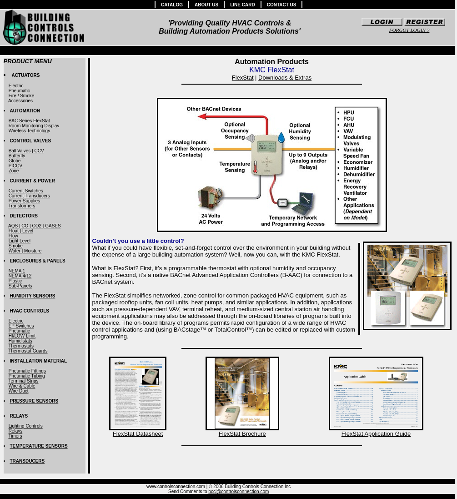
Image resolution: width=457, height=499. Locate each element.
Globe (15, 160)
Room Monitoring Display (34, 125)
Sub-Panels (20, 285)
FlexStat (243, 77)
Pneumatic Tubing (27, 375)
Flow (13, 235)
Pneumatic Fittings (27, 370)
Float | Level (21, 230)
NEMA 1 (17, 270)
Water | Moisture (25, 250)
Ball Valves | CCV (26, 150)
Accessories (20, 100)
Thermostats (21, 345)
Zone (14, 170)
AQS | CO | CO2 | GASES (34, 225)
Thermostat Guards (27, 350)
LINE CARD (242, 4)
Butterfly (17, 155)
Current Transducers (29, 195)
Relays (16, 430)
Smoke (16, 245)
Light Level (19, 240)
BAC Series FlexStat (29, 120)
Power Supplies (24, 200)
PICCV (16, 165)
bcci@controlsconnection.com (238, 491)
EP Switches (21, 325)
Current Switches (26, 190)
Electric (16, 85)
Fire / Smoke (22, 95)
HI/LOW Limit (22, 335)
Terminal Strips (23, 380)
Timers (15, 436)
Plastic (15, 280)
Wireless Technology (29, 130)
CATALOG (172, 4)
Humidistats (20, 340)
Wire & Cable (22, 385)
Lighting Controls (26, 425)
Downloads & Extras (284, 77)
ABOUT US (206, 4)
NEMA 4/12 (20, 275)
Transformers (21, 205)
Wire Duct (19, 390)
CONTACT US (281, 4)
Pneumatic (19, 90)
